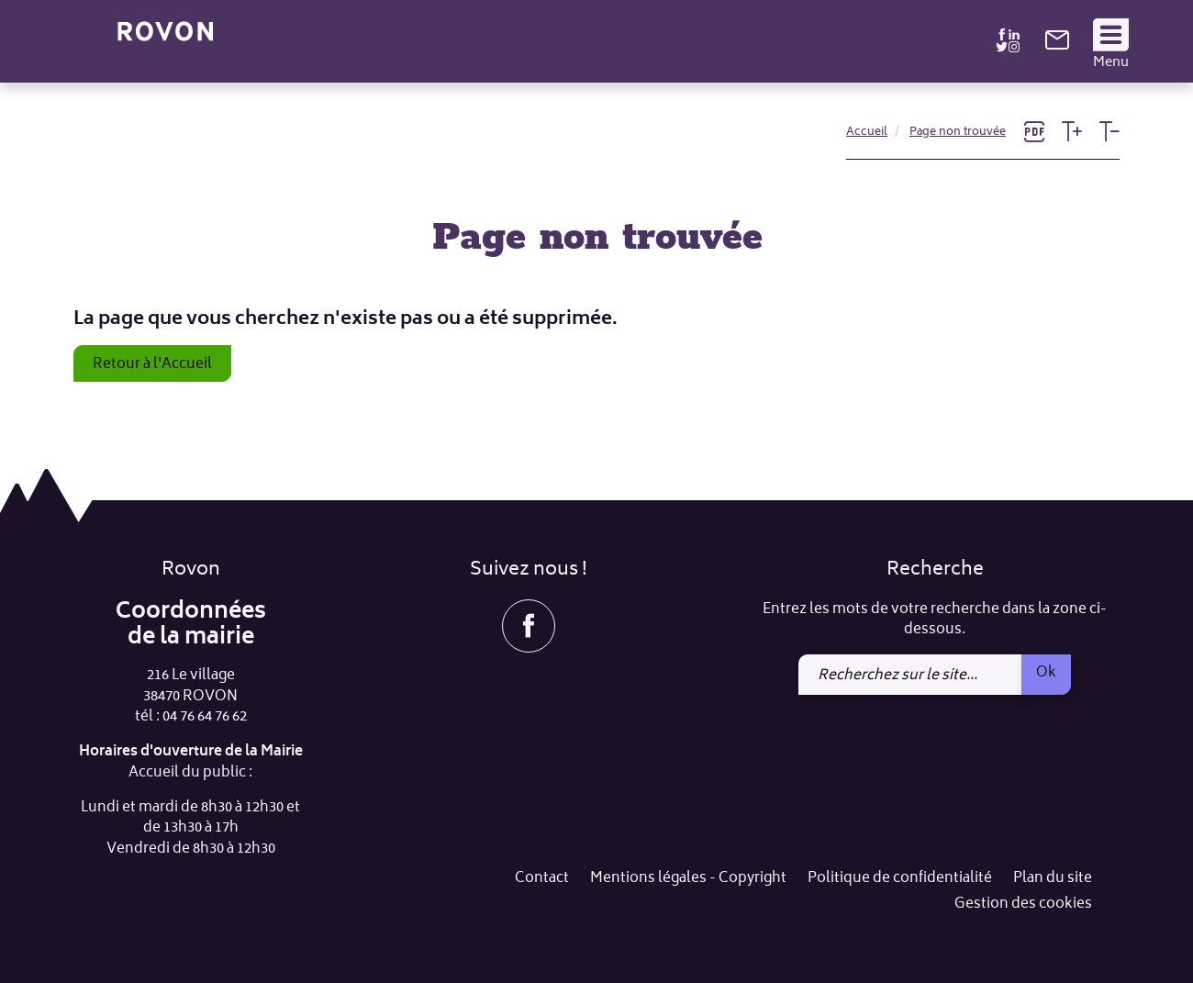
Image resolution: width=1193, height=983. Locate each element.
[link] (1057, 46)
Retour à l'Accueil (152, 364)
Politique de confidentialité (900, 878)
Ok (1046, 673)
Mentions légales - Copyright (688, 878)
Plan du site (1052, 878)
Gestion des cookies (1023, 904)
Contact (542, 878)
